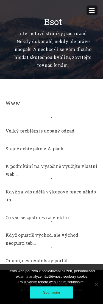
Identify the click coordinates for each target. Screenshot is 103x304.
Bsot (53, 21)
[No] (96, 284)
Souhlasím (51, 292)
